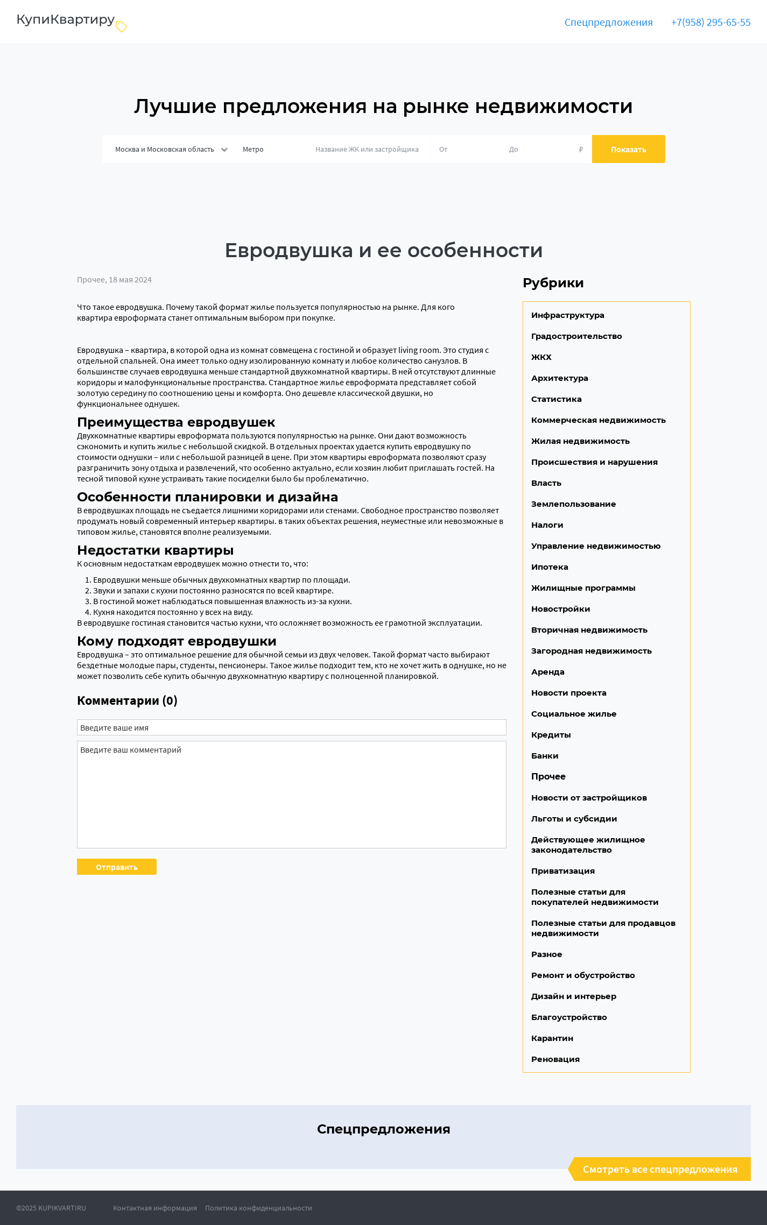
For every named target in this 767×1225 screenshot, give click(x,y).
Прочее (91, 279)
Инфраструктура (567, 315)
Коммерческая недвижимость (598, 420)
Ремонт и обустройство (583, 975)
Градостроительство (576, 336)
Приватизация (563, 871)
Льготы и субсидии (574, 818)
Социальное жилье (574, 714)
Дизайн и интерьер (573, 996)
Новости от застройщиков (589, 797)
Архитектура (559, 378)
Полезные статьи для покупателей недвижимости (595, 897)
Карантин (552, 1038)
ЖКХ (541, 357)
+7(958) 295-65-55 (711, 22)
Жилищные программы (583, 588)
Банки (545, 755)
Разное (546, 954)
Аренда (548, 672)
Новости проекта (569, 693)
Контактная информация (155, 1207)
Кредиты (551, 735)
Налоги (547, 525)
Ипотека (549, 567)
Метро (253, 149)
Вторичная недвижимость (589, 630)
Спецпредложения (609, 22)
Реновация (555, 1059)
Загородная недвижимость (591, 651)
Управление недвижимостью (596, 546)
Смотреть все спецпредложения (660, 1169)
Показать (628, 149)
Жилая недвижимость (580, 441)
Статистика (556, 399)
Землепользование (573, 504)
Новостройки (560, 609)
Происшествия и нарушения (594, 462)
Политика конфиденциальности (258, 1207)
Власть (546, 483)
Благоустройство (569, 1017)
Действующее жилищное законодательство (588, 844)
